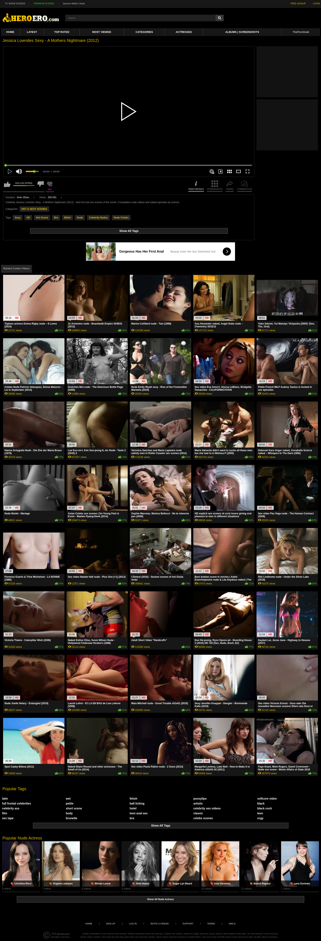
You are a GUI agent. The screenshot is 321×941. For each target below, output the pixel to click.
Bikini (67, 217)
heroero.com (63, 933)
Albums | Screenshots (242, 32)
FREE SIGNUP (298, 3)
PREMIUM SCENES (44, 3)
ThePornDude (301, 32)
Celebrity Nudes (98, 217)
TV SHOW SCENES (15, 3)
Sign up (110, 923)
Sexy (17, 217)
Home (10, 32)
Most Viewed (101, 32)
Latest (32, 32)
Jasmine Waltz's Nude (74, 3)
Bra (56, 217)
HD (28, 217)
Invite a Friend (159, 923)
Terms (211, 923)
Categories (144, 32)
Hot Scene (42, 217)
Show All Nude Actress (160, 899)
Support (188, 923)
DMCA (232, 923)
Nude (80, 217)
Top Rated (61, 32)
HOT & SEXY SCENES (34, 209)
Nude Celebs (121, 217)
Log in (133, 923)
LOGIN (316, 3)
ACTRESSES (184, 32)
